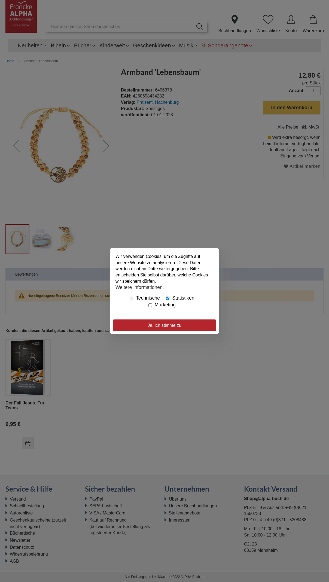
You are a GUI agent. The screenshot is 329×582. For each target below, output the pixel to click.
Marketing (162, 304)
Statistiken (180, 298)
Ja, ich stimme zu (164, 325)
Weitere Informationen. (139, 287)
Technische (145, 298)
